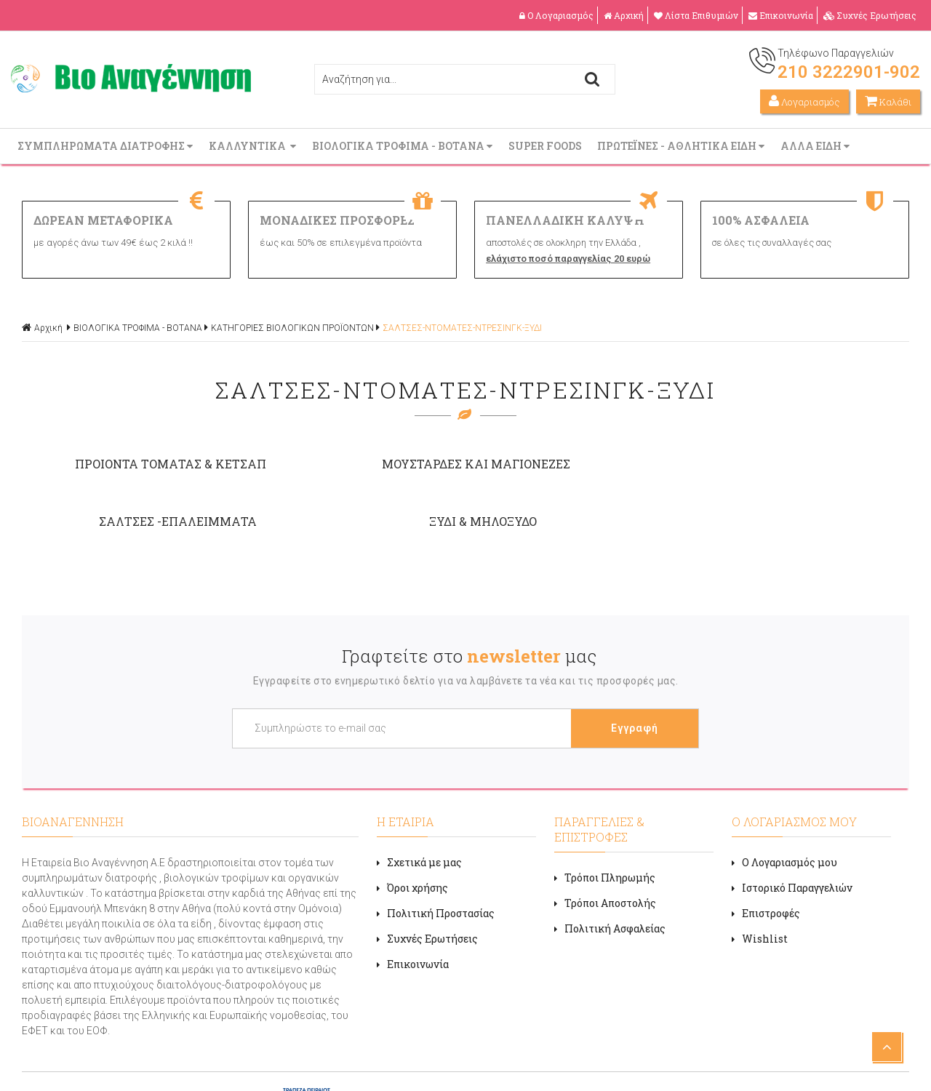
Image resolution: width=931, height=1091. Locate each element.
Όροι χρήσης (412, 827)
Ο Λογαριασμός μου (784, 802)
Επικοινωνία (780, 15)
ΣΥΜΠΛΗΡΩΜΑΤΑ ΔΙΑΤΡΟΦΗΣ (106, 146)
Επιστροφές (766, 853)
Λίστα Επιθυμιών (696, 15)
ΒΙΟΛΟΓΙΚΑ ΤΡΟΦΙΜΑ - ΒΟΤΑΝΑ (403, 146)
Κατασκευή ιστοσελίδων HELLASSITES (565, 1065)
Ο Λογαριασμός (556, 15)
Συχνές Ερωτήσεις (869, 15)
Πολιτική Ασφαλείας (610, 868)
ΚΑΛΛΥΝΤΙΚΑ (254, 146)
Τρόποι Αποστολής (605, 843)
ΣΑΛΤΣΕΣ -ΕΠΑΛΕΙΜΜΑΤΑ (577, 463)
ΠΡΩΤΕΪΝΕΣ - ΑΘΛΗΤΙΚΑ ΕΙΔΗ (682, 146)
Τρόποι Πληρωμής (604, 817)
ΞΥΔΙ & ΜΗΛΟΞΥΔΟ (801, 463)
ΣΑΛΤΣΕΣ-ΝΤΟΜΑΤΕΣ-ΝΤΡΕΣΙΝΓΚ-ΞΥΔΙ (462, 328)
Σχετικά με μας (419, 802)
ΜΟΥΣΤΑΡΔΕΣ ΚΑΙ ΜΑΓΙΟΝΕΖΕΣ (353, 463)
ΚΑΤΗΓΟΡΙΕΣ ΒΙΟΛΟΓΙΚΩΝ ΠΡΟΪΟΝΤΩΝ (292, 328)
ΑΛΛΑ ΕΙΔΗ (816, 146)
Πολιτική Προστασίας (436, 853)
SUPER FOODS (546, 146)
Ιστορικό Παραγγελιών (792, 827)
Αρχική (624, 15)
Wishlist (760, 878)
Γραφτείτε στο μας (469, 595)
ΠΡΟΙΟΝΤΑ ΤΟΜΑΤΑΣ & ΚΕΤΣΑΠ (129, 463)
